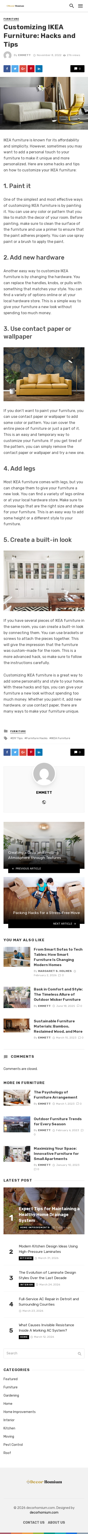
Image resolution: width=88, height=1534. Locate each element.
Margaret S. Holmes (55, 971)
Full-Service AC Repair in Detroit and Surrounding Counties (49, 1302)
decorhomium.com (44, 1513)
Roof (7, 1453)
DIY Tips (17, 738)
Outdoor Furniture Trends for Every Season (58, 1121)
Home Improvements (35, 1227)
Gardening (11, 1396)
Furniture (11, 19)
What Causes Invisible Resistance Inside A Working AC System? (46, 1328)
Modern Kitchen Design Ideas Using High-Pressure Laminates (48, 1249)
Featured (11, 1379)
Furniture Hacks (36, 738)
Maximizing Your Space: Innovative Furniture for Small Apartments (56, 1153)
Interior (26, 1285)
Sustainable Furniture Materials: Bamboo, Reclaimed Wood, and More (58, 1026)
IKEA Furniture (60, 738)
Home (24, 1337)
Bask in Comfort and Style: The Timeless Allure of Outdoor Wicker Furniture (58, 994)
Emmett (24, 55)
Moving (9, 1437)
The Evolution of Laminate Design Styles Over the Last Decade (47, 1275)
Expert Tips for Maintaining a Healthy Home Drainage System (49, 1214)
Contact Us (34, 1523)
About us (56, 1523)
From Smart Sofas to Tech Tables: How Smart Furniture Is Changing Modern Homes (58, 957)
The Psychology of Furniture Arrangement (55, 1094)
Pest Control (13, 1445)
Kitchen (26, 1258)
